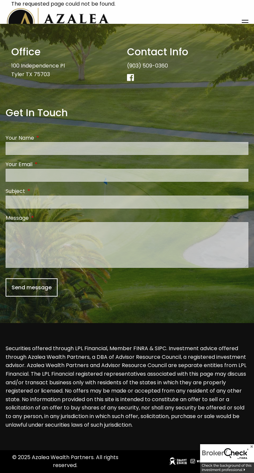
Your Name (46, 138)
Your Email (45, 164)
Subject (42, 191)
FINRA (140, 349)
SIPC (160, 349)
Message (44, 218)
